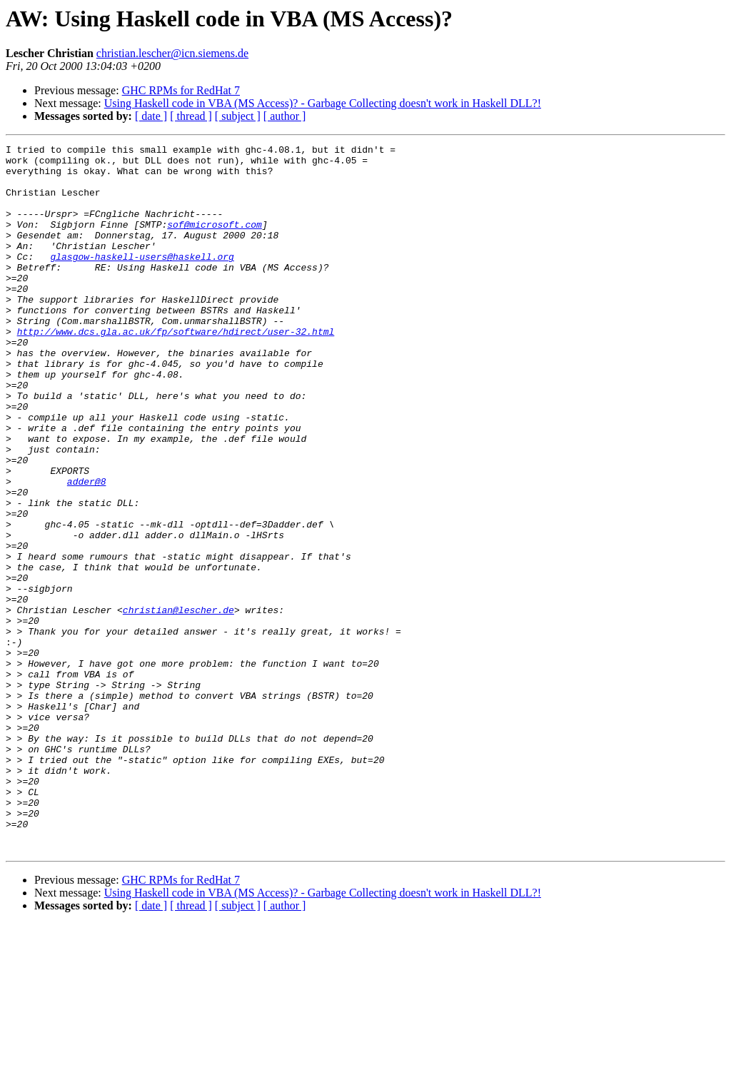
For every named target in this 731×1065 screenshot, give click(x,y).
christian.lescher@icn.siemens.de (172, 53)
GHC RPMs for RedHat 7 (181, 90)
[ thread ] (191, 116)
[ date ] (151, 116)
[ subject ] (238, 116)
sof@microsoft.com (214, 241)
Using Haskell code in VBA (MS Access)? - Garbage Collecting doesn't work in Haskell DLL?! (322, 103)
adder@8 (86, 549)
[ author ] (284, 116)
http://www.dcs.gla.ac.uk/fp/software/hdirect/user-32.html (176, 369)
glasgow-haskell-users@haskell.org (141, 279)
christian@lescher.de (178, 703)
